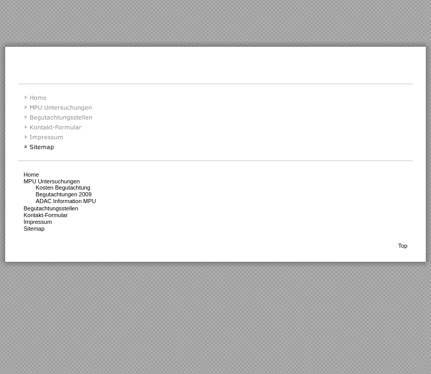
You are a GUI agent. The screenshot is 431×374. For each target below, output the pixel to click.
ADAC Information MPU (66, 201)
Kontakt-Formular (45, 215)
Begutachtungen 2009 (64, 194)
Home (30, 174)
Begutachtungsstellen (50, 208)
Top (403, 246)
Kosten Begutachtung (63, 187)
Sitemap (33, 228)
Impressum (37, 222)
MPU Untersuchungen (51, 181)
